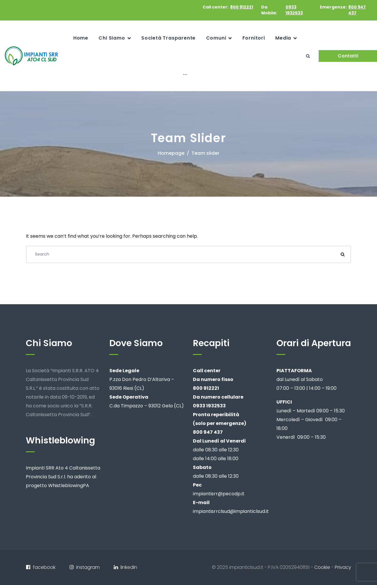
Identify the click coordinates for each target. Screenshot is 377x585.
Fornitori (253, 38)
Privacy (343, 567)
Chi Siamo (112, 38)
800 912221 (241, 7)
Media (283, 38)
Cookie (322, 567)
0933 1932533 (294, 10)
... (185, 73)
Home (80, 38)
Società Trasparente (168, 38)
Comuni (216, 38)
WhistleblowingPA (68, 485)
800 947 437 (357, 10)
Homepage (171, 153)
